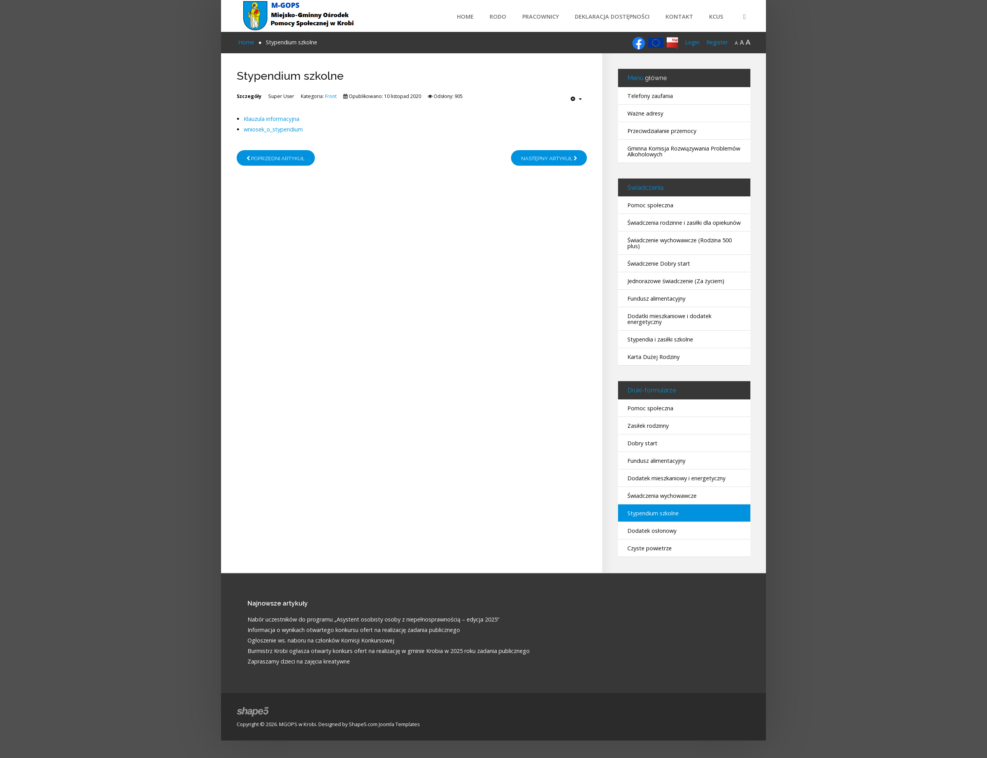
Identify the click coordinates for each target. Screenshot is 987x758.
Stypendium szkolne (653, 513)
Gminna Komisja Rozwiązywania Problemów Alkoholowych (683, 151)
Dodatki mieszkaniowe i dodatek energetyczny (669, 319)
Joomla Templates (399, 724)
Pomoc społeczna (650, 205)
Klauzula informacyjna (271, 119)
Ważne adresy (645, 113)
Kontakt (679, 16)
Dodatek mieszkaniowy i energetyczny (676, 478)
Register (717, 42)
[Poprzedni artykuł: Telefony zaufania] (276, 158)
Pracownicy (540, 16)
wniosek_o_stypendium (273, 129)
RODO (498, 16)
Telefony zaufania (650, 96)
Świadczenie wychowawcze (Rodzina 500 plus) (679, 243)
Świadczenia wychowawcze (662, 495)
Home (465, 16)
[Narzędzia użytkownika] (576, 99)
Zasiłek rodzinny (648, 425)
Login (692, 42)
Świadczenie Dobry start (658, 263)
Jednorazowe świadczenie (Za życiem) (675, 281)
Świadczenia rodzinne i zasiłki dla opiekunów (684, 222)
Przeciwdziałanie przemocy (661, 131)
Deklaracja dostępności (612, 16)
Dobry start (642, 443)
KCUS (716, 16)
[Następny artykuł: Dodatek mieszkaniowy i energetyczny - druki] (549, 158)
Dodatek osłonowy (651, 530)
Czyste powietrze (649, 548)
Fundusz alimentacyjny (656, 298)
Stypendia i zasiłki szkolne (660, 339)
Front (331, 96)
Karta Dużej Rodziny (653, 357)
